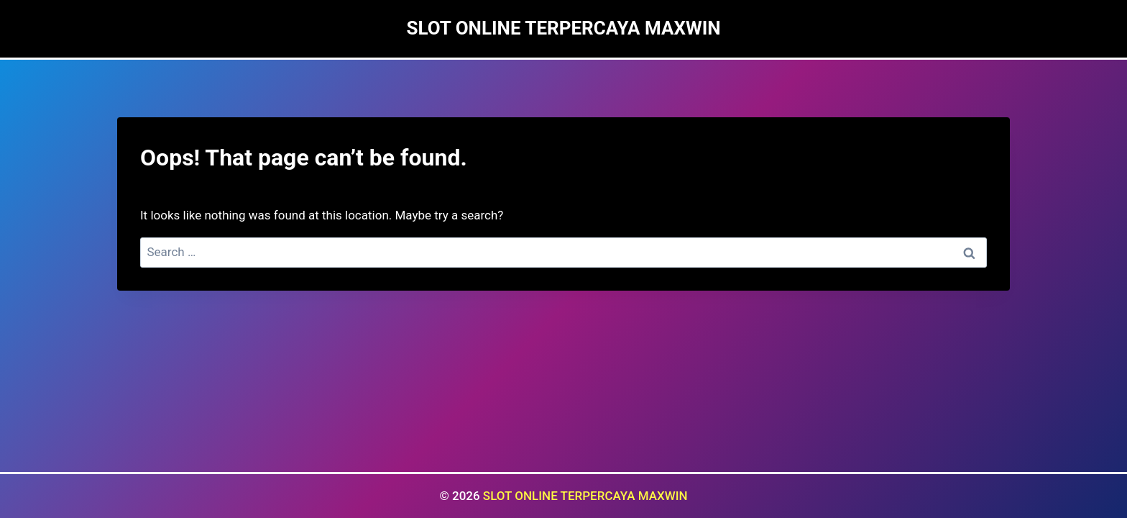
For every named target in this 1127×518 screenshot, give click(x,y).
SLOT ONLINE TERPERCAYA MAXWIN (585, 496)
